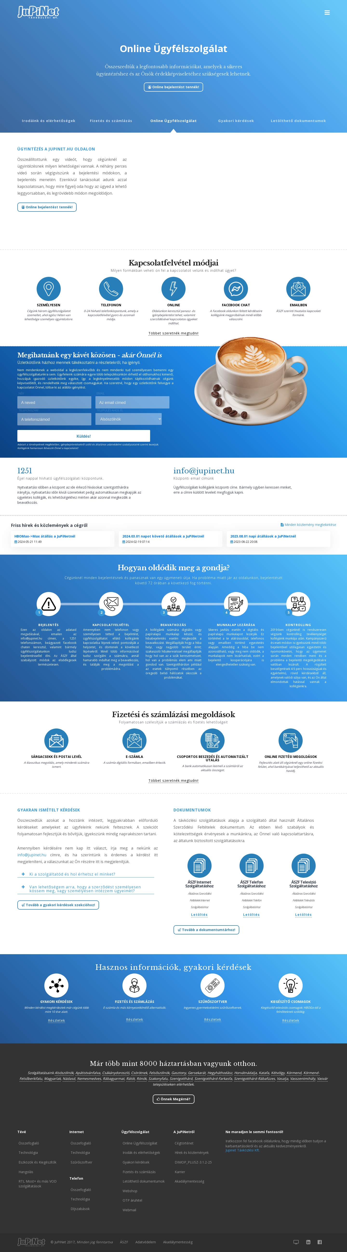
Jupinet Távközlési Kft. (243, 1150)
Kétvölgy (278, 1072)
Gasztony (178, 1072)
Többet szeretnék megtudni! (173, 333)
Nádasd (69, 1078)
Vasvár (322, 1078)
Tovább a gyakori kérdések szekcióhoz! (58, 905)
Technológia (28, 1152)
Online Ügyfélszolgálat (173, 120)
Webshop (130, 1191)
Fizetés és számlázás (111, 120)
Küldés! (84, 436)
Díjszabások (80, 1208)
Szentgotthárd (181, 1078)
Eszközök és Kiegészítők (37, 1162)
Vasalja (282, 1078)
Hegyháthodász (219, 1072)
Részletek (56, 1021)
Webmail (129, 1210)
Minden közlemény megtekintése (308, 524)
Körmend (294, 1072)
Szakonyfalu (158, 1078)
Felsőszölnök (159, 1072)
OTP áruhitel (132, 1200)
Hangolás (26, 1172)
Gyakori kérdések (236, 120)
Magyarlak (52, 1078)
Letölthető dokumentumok (298, 120)
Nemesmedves (89, 1078)
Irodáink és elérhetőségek (48, 120)
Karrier (180, 1172)
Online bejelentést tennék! (173, 87)
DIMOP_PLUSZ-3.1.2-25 (193, 1162)
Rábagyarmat (113, 1078)
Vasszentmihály (302, 1078)
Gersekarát (197, 1072)
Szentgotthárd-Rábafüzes (254, 1078)
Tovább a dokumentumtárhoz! (206, 929)
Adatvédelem (145, 1242)
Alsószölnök (64, 1072)
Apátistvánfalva (87, 1072)
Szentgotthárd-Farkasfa (213, 1078)
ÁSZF (124, 1242)
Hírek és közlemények (192, 1152)
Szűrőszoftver (81, 1162)
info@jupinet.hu (31, 854)
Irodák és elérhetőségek (141, 1152)
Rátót (130, 1078)
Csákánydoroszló (115, 1072)
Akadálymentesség (189, 1181)
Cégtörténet (184, 1143)
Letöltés (199, 914)
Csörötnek (139, 1072)
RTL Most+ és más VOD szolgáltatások (38, 1183)
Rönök (142, 1078)
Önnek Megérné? (173, 1099)
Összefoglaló (29, 1143)
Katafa (264, 1072)
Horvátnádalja (245, 1072)
